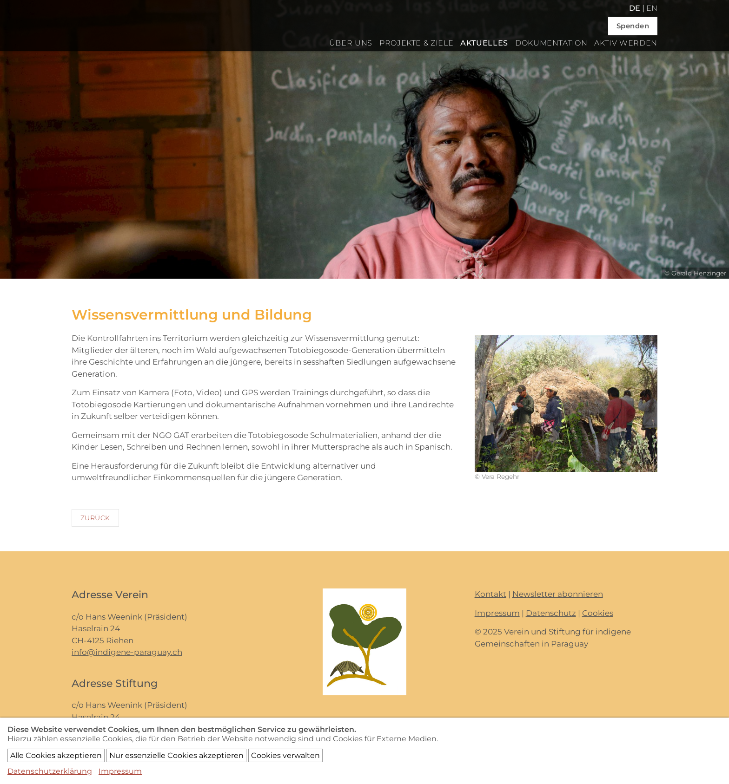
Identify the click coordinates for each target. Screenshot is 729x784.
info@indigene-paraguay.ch (127, 652)
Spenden (632, 25)
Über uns (350, 43)
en (651, 8)
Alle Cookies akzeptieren (56, 755)
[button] (566, 403)
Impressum (497, 613)
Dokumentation (551, 43)
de (634, 8)
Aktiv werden (625, 43)
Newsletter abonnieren (557, 594)
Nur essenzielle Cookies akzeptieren (176, 755)
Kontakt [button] (490, 594)
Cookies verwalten (285, 755)
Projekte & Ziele (416, 43)
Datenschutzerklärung (49, 771)
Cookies (597, 613)
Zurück (95, 518)
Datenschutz (551, 613)
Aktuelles (484, 43)
